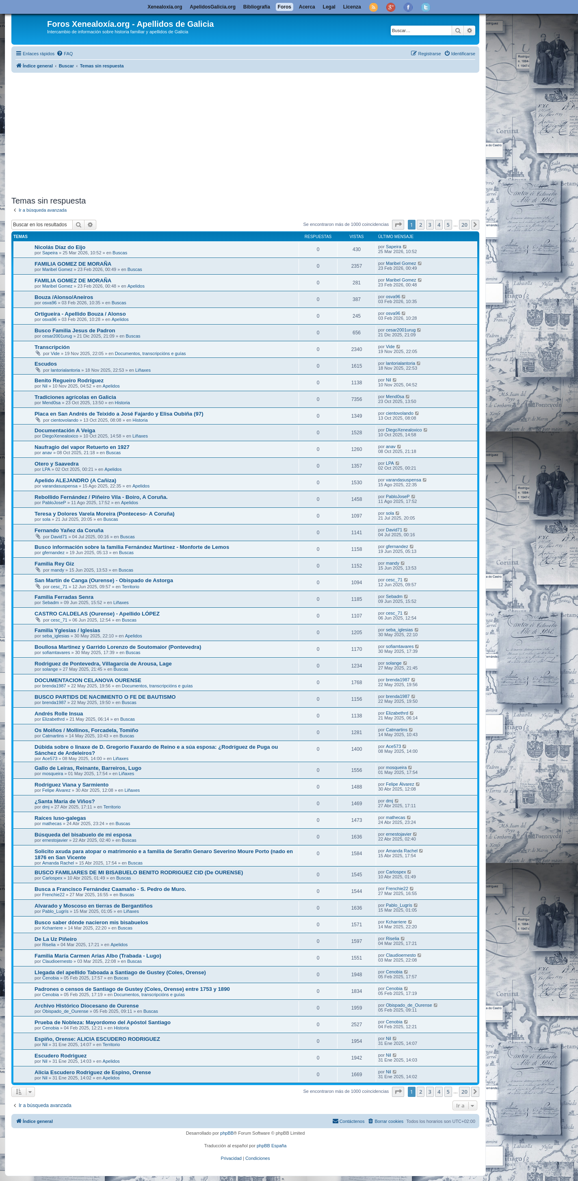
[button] (398, 225)
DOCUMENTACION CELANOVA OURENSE (88, 680)
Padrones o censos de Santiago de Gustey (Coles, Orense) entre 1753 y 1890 (132, 989)
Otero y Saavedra (57, 464)
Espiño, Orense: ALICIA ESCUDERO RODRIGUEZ (97, 1039)
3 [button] (430, 224)
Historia (122, 402)
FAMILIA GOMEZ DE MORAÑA (73, 264)
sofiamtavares (56, 652)
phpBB (227, 1133)
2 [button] (420, 224)
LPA (46, 469)
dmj (46, 806)
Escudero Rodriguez (61, 1056)
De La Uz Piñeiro (56, 939)
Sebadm (50, 602)
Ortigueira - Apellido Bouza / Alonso (80, 314)
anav (47, 452)
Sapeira (50, 252)
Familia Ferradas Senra (64, 597)
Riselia (49, 944)
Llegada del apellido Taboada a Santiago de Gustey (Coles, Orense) (120, 972)
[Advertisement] (255, 133)
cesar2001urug (57, 336)
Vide (55, 353)
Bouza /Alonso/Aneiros (64, 297)
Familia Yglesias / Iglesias (67, 630)
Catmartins (53, 735)
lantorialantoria (65, 370)
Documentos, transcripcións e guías (150, 353)
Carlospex (52, 877)
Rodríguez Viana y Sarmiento (71, 785)
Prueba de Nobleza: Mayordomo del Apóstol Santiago (103, 1022)
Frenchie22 (53, 894)
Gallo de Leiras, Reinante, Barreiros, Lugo (88, 768)
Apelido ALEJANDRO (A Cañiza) (75, 480)
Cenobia (50, 977)
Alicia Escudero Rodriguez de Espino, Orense (93, 1072)
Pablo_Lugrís (55, 911)
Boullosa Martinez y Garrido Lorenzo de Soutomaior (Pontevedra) (118, 647)
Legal (329, 7)
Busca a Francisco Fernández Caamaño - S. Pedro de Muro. (110, 889)
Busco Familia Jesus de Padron (75, 330)
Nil (45, 386)
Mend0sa (51, 402)
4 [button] (438, 224)
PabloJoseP (54, 502)
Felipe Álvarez (56, 790)
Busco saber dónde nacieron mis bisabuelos (91, 922)
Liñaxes (143, 370)
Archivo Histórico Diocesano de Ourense (87, 1006)
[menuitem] (64, 54)
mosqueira (52, 773)
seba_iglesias (55, 635)
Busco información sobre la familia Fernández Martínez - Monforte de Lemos (132, 547)
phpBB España (271, 1145)
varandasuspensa (60, 485)
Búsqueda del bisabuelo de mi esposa (83, 835)
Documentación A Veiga (65, 430)
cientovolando (64, 420)
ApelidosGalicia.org (213, 7)
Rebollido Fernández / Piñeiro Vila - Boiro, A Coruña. (101, 497)
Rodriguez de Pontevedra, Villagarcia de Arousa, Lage (103, 664)
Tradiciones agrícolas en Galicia (75, 397)
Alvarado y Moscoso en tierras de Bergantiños (94, 906)
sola (46, 519)
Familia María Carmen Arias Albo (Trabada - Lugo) (98, 956)
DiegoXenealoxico (60, 435)
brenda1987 (54, 685)
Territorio (130, 586)
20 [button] (464, 224)
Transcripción (52, 347)
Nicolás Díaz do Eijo (60, 247)
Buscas (120, 252)
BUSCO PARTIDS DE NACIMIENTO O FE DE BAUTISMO (105, 697)
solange (50, 669)
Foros (284, 7)
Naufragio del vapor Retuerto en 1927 (82, 447)
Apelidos (136, 286)
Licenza (352, 7)
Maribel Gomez (57, 269)
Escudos (46, 364)
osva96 (49, 302)
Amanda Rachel (58, 862)
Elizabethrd (53, 719)
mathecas (52, 823)
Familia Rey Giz (54, 564)
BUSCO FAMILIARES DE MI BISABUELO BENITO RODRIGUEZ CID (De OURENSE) (139, 872)
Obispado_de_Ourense (65, 1011)
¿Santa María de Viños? (65, 801)
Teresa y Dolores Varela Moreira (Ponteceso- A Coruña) (105, 514)
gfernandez (53, 552)
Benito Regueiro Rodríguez (69, 380)
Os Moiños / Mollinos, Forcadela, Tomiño (86, 730)
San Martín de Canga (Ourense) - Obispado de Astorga (104, 580)
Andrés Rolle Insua (59, 714)
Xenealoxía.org (164, 7)
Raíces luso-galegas (60, 818)
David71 (59, 536)
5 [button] (448, 224)
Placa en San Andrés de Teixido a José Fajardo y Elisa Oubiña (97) (119, 414)
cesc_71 (59, 586)
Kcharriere (52, 927)
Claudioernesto (57, 961)
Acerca (307, 7)
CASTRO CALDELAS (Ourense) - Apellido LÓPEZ (97, 614)
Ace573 (49, 758)
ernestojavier (55, 840)
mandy (57, 570)
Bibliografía (256, 7)
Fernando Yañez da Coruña (69, 530)
